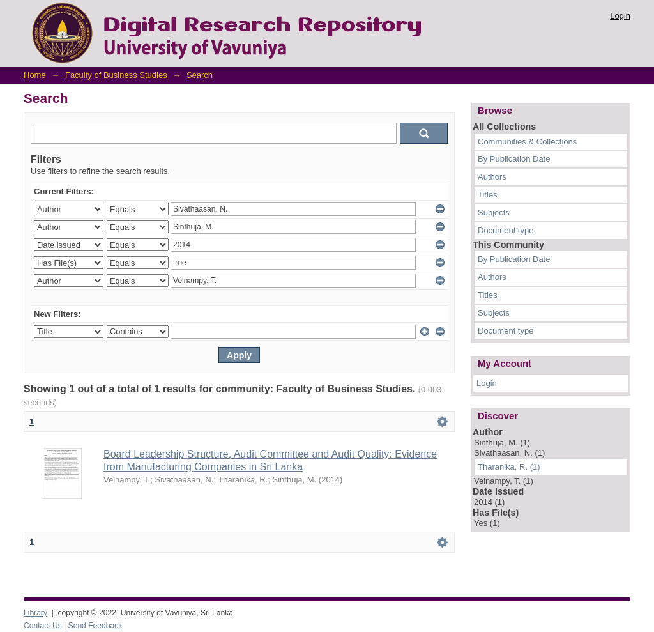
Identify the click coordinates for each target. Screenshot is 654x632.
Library (35, 612)
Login (620, 15)
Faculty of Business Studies (116, 75)
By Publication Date (514, 159)
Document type (505, 230)
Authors (492, 176)
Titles (488, 194)
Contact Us (43, 625)
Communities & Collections (527, 141)
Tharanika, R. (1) (509, 467)
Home (35, 75)
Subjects (494, 212)
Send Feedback (95, 625)
